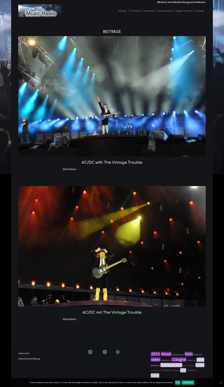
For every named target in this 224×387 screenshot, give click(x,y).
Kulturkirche (166, 360)
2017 (183, 370)
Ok (177, 382)
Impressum (24, 353)
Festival (175, 370)
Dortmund (198, 354)
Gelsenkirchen (178, 354)
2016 (200, 360)
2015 (155, 354)
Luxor (167, 370)
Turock (155, 375)
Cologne (179, 359)
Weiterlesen (71, 169)
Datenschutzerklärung (29, 358)
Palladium (192, 370)
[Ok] (220, 382)
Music (166, 354)
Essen (200, 365)
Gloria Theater (189, 365)
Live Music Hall (171, 365)
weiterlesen (188, 382)
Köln (189, 354)
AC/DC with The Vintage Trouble (112, 163)
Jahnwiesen (155, 365)
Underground (156, 370)
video (155, 359)
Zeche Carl (191, 360)
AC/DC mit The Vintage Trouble (112, 313)
